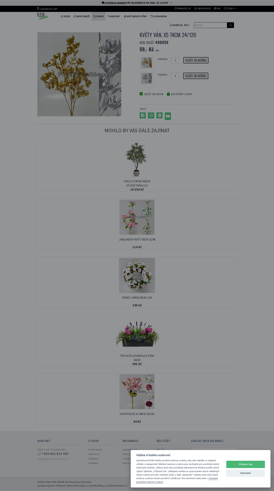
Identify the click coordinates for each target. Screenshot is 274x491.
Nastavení (245, 473)
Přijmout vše (245, 464)
